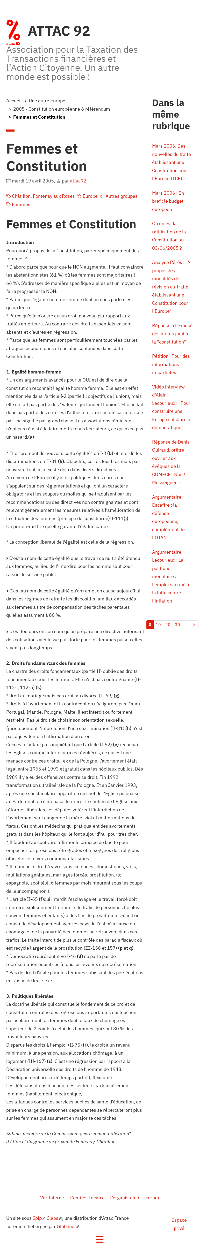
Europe (87, 196)
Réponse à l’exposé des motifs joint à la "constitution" (172, 334)
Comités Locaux (86, 1198)
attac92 (78, 181)
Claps (52, 1218)
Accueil (14, 101)
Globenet (66, 1226)
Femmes (18, 204)
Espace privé (179, 1224)
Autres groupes (119, 196)
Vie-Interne (52, 1198)
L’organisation (124, 1198)
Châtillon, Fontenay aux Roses (40, 196)
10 (158, 624)
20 (167, 624)
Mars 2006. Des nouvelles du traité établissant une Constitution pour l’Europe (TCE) (171, 162)
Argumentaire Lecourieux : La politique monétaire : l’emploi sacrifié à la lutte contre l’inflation (170, 576)
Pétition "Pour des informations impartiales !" (171, 364)
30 (177, 624)
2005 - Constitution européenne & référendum (61, 109)
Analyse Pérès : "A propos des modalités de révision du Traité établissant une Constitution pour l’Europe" (171, 286)
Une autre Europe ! (48, 101)
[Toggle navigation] (99, 1239)
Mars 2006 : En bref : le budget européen (168, 201)
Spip (37, 1218)
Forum (152, 1198)
